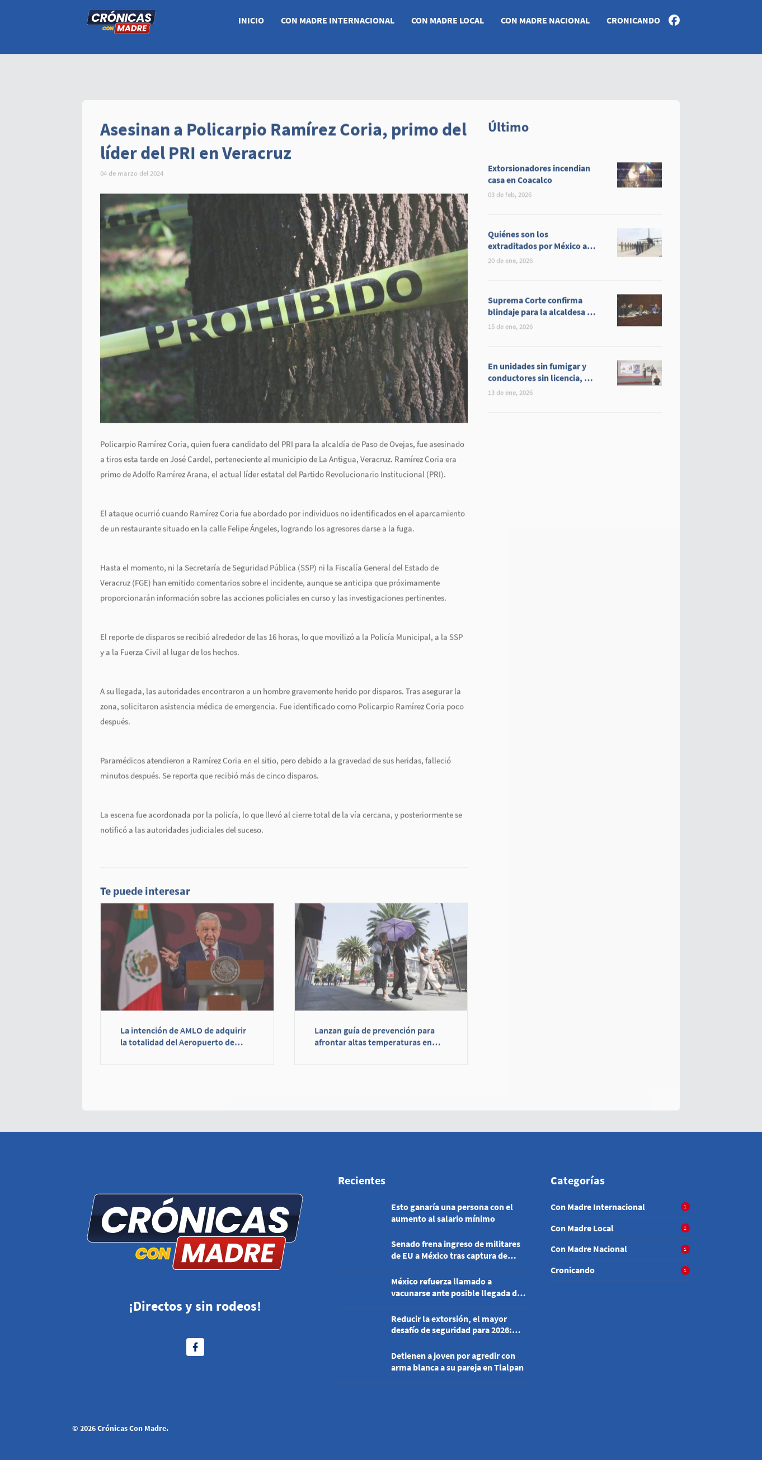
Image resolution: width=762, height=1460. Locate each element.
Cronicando (633, 20)
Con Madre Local (447, 20)
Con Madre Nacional (545, 20)
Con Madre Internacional (337, 20)
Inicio (251, 20)
